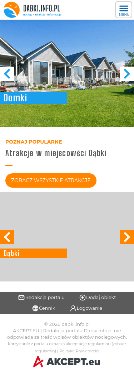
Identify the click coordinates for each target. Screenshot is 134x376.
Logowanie (86, 308)
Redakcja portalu (41, 297)
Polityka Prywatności (79, 351)
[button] (127, 74)
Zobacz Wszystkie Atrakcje (51, 180)
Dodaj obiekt (97, 297)
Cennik (43, 308)
